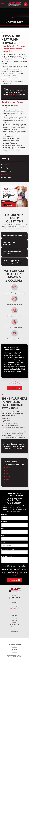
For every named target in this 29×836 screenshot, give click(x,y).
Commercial (14, 627)
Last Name (4, 521)
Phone (3, 528)
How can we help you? (7, 556)
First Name (4, 514)
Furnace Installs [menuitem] (5, 164)
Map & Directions (14, 608)
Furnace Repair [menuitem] (5, 168)
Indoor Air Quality (14, 624)
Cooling (14, 618)
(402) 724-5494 (14, 598)
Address (3, 542)
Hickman (7, 482)
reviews (19, 73)
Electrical (14, 620)
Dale (6, 473)
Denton (7, 476)
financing (3, 81)
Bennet (7, 467)
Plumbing (14, 622)
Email (2, 535)
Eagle (7, 479)
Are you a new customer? (8, 549)
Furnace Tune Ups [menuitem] (6, 171)
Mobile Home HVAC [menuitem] (6, 177)
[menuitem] (14, 647)
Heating (14, 615)
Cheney (7, 470)
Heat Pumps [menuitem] (4, 174)
